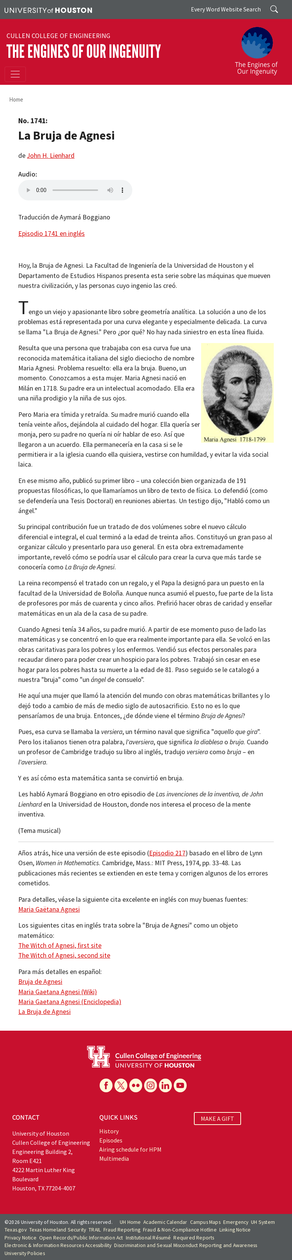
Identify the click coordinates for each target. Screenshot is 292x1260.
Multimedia (114, 1158)
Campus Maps (205, 1222)
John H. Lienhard (51, 155)
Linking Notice (235, 1230)
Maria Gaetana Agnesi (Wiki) (57, 992)
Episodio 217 (167, 853)
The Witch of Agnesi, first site (60, 945)
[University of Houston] (48, 9)
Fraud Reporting (121, 1230)
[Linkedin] (165, 1085)
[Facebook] (106, 1085)
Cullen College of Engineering (58, 36)
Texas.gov (16, 1230)
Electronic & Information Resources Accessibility (58, 1245)
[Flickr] (135, 1085)
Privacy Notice (20, 1238)
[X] (120, 1085)
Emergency (236, 1222)
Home (16, 99)
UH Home (130, 1222)
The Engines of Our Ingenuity (83, 51)
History (109, 1131)
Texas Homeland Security (57, 1230)
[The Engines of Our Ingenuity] (259, 47)
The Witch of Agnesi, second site (64, 955)
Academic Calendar (165, 1222)
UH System (263, 1222)
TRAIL (95, 1230)
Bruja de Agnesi (40, 981)
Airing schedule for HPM (130, 1149)
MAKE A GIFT (217, 1118)
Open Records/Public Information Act (81, 1238)
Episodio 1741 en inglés (51, 233)
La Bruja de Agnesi (44, 1011)
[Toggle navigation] (15, 74)
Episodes (110, 1140)
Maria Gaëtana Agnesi (49, 909)
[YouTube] (180, 1085)
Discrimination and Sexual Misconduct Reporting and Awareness (185, 1245)
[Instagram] (150, 1085)
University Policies (25, 1253)
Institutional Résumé (148, 1238)
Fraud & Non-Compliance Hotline (180, 1230)
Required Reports (193, 1238)
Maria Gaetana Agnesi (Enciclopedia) (69, 1002)
